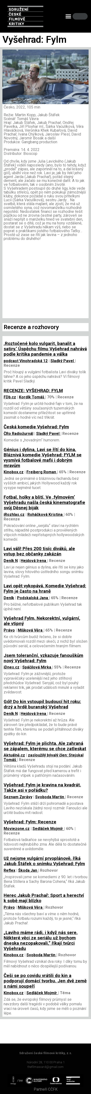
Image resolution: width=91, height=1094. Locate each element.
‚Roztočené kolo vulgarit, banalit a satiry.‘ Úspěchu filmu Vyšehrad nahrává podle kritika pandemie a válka (45, 349)
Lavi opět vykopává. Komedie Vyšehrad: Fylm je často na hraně (45, 588)
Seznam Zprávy (18, 797)
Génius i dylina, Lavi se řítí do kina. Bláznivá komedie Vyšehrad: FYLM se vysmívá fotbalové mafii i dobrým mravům (43, 457)
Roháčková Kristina (45, 514)
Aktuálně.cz (14, 755)
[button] (68, 16)
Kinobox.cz (14, 472)
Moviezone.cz (17, 828)
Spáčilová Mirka (37, 667)
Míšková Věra (30, 630)
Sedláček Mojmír (48, 828)
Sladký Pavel (62, 361)
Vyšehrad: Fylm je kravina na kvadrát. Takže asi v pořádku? (42, 787)
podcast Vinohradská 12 (26, 361)
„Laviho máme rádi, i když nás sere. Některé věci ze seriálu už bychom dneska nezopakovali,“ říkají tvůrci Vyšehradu (41, 940)
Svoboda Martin (50, 797)
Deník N (11, 560)
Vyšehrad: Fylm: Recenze (30, 822)
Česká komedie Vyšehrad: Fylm (36, 427)
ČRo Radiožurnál (18, 433)
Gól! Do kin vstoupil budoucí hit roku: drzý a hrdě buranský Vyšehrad (42, 704)
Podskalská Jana (33, 598)
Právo (9, 630)
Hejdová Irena (34, 560)
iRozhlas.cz (14, 514)
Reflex (9, 870)
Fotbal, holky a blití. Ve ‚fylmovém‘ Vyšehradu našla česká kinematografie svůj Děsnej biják (44, 503)
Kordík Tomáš (32, 397)
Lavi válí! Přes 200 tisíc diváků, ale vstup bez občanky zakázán (39, 551)
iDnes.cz (11, 667)
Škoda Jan (28, 870)
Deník (9, 598)
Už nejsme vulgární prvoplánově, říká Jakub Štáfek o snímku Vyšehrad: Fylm (44, 861)
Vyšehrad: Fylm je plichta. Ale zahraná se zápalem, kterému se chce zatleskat (45, 746)
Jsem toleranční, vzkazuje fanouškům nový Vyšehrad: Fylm (43, 658)
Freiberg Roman (41, 472)
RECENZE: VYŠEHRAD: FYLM (33, 390)
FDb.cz (10, 397)
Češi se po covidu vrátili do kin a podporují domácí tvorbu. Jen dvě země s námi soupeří (45, 981)
